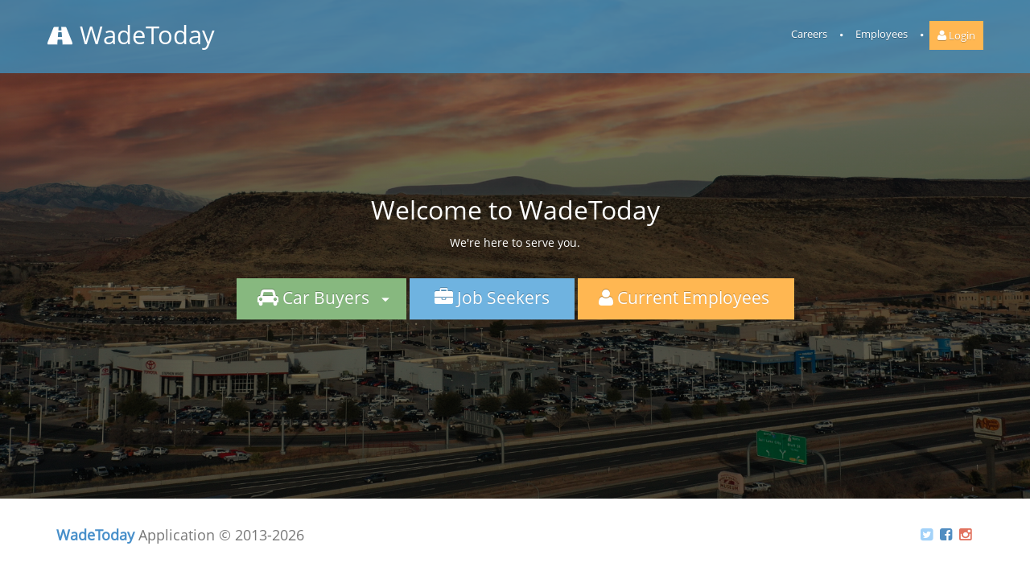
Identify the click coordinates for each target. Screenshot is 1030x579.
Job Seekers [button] (492, 297)
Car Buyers (321, 297)
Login (956, 35)
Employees (881, 34)
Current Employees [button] (686, 297)
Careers (809, 34)
